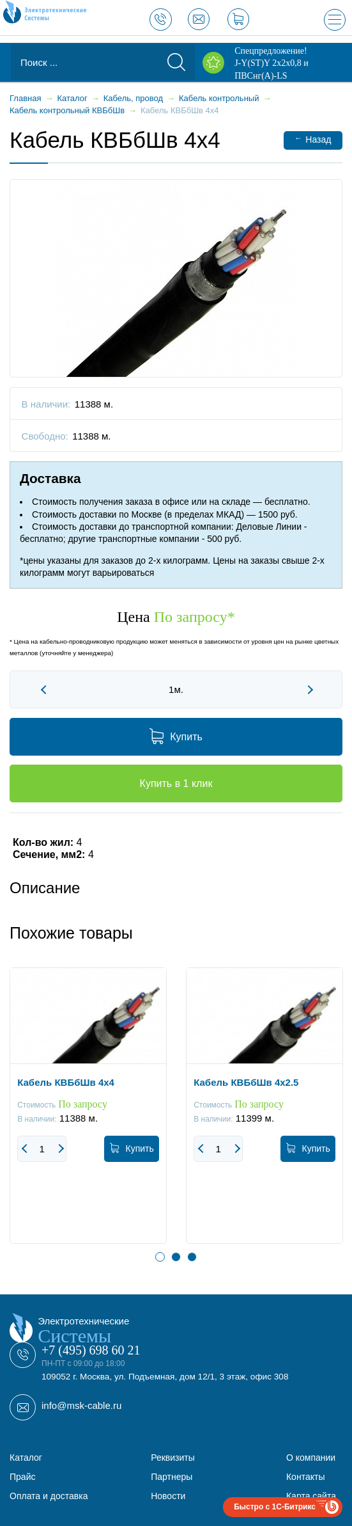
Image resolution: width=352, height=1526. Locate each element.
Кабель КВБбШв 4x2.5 (246, 1081)
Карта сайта (311, 1496)
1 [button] (160, 1257)
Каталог (26, 1457)
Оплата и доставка (49, 1496)
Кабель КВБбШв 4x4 (65, 1081)
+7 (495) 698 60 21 (91, 1350)
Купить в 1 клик (176, 783)
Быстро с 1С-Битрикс (275, 1506)
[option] (88, 1115)
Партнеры (171, 1477)
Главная (25, 98)
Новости (168, 1496)
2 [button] (176, 1257)
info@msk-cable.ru (81, 1405)
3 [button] (192, 1257)
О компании (310, 1457)
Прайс (22, 1477)
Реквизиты (173, 1457)
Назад (313, 139)
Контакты (305, 1477)
